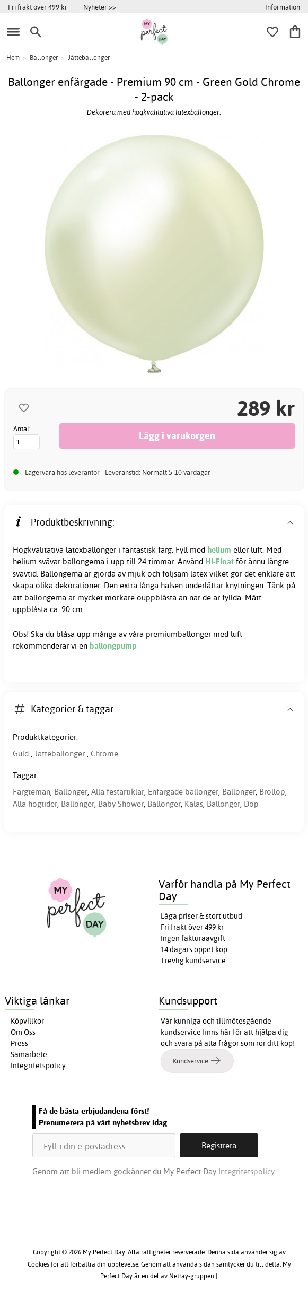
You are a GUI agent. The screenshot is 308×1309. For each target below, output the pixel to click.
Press (19, 1043)
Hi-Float (219, 561)
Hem (13, 58)
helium (219, 550)
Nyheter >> (99, 7)
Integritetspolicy (38, 1065)
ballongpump (113, 646)
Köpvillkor (27, 1021)
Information (282, 7)
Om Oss (23, 1032)
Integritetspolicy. (247, 1171)
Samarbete (29, 1054)
